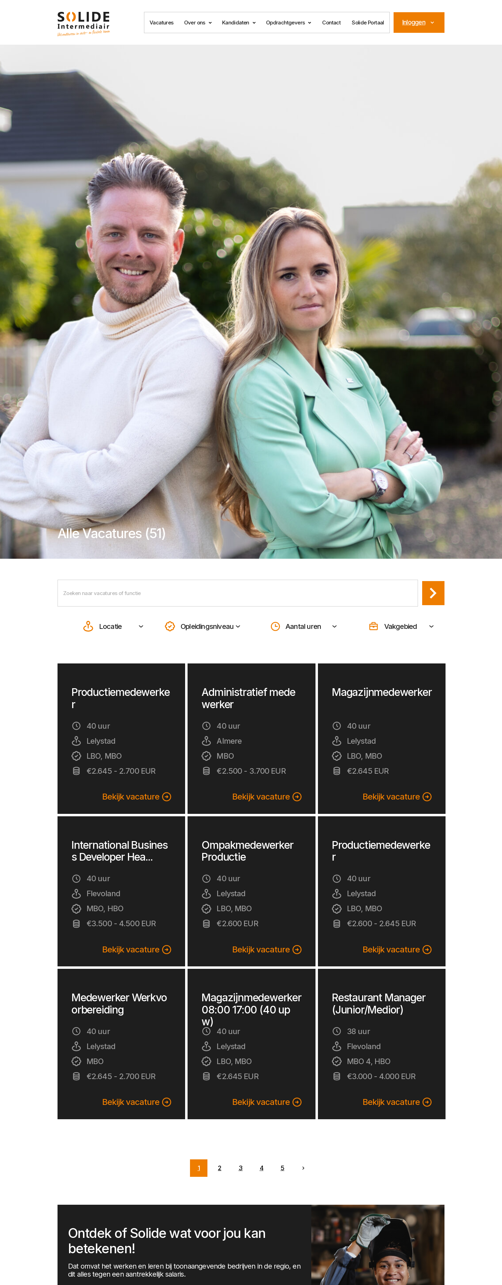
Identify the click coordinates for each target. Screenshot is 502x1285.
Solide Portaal (368, 22)
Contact (331, 22)
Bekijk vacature (137, 798)
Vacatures (162, 22)
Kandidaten (235, 22)
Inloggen (419, 22)
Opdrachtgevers (285, 22)
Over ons (194, 22)
